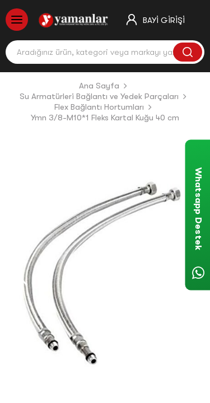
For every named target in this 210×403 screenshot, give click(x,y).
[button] (21, 273)
